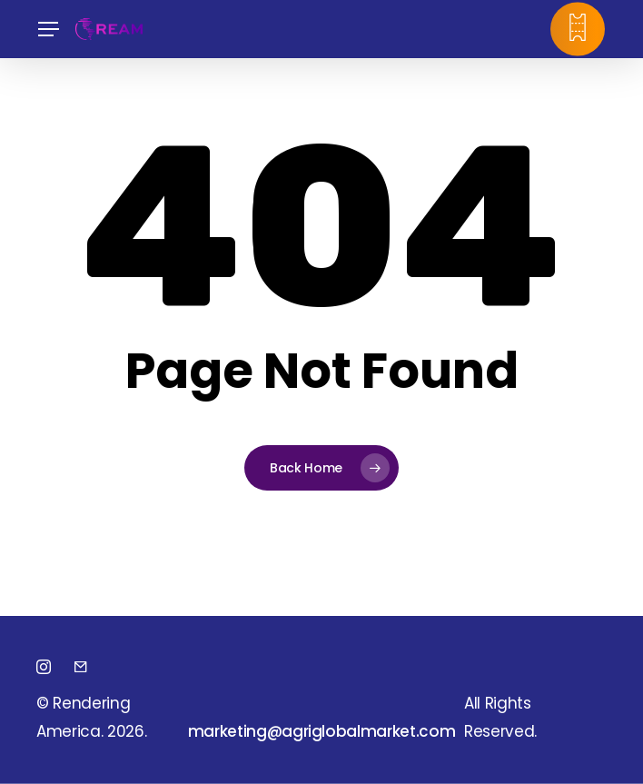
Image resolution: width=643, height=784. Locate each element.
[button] (48, 29)
